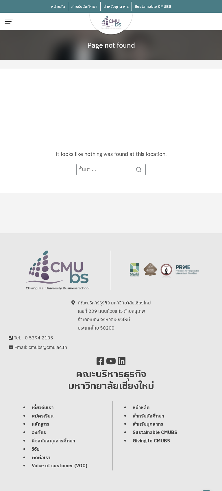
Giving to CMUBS (151, 442)
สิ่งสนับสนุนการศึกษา (53, 442)
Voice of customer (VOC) (59, 467)
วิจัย (36, 450)
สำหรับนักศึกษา (84, 6)
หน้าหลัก (58, 6)
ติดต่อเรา (41, 458)
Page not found (111, 45)
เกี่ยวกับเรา (42, 408)
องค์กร (39, 433)
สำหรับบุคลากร (116, 6)
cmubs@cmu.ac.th (48, 348)
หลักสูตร (40, 425)
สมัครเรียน (42, 417)
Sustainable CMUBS (153, 6)
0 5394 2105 (39, 338)
